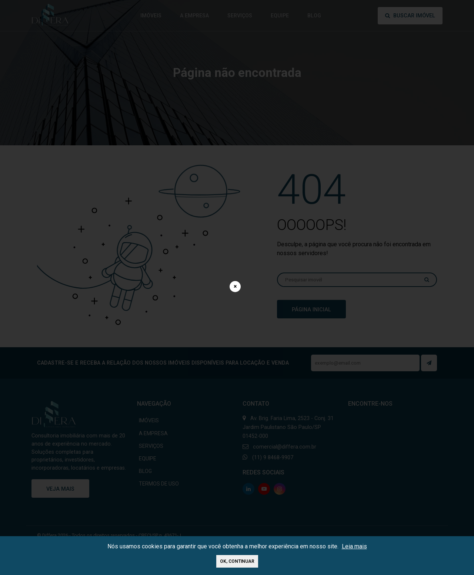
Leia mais (354, 546)
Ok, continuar (237, 561)
